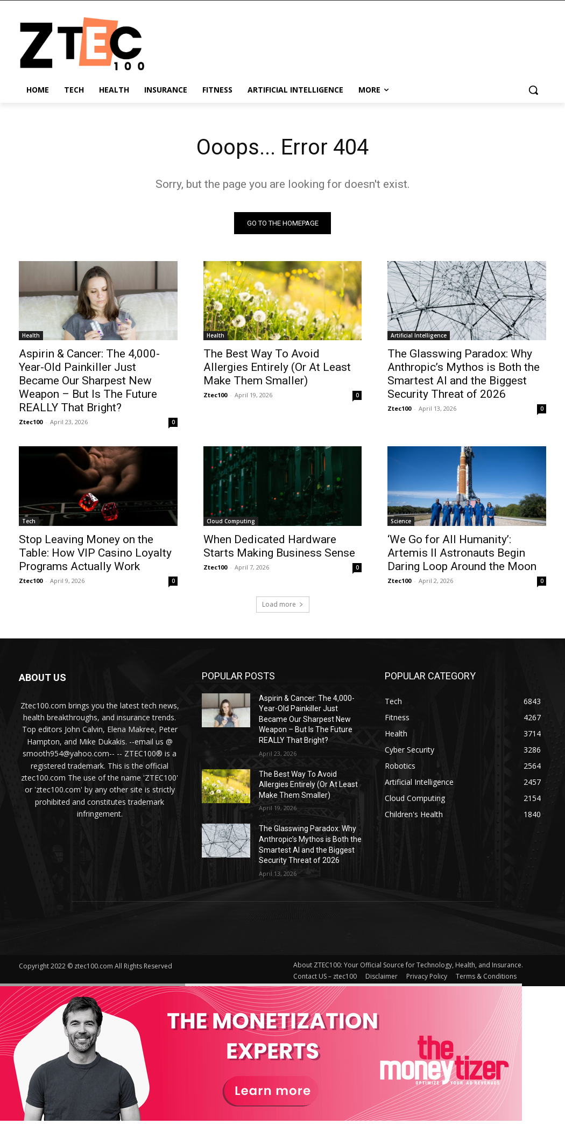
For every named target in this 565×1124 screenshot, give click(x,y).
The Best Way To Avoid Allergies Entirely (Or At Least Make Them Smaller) (277, 367)
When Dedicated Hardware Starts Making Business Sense (279, 546)
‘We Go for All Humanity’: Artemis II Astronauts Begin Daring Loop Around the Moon (461, 553)
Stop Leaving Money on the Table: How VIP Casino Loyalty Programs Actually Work (95, 553)
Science (401, 521)
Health (31, 335)
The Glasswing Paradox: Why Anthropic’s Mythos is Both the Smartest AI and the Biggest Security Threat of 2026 (463, 374)
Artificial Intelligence (419, 335)
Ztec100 (31, 422)
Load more (282, 604)
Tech (29, 521)
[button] (533, 90)
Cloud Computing (231, 521)
